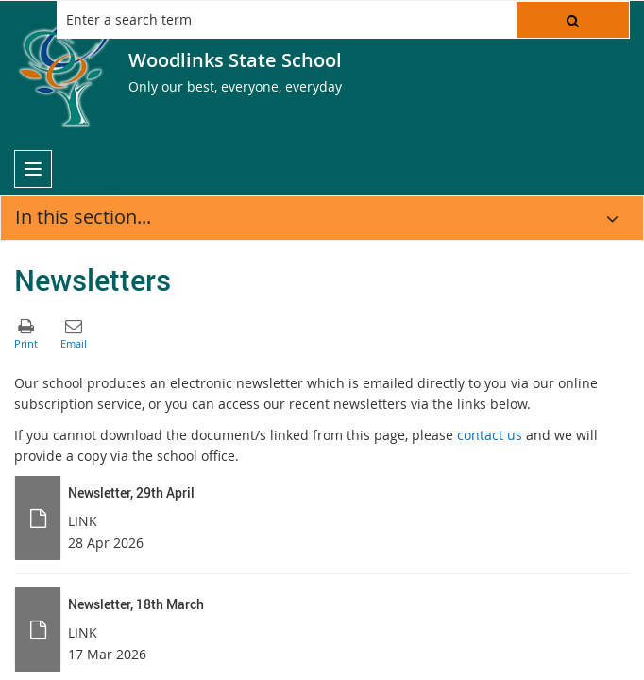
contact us (489, 435)
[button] (573, 20)
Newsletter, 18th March (136, 604)
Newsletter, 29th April (131, 493)
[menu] (33, 169)
